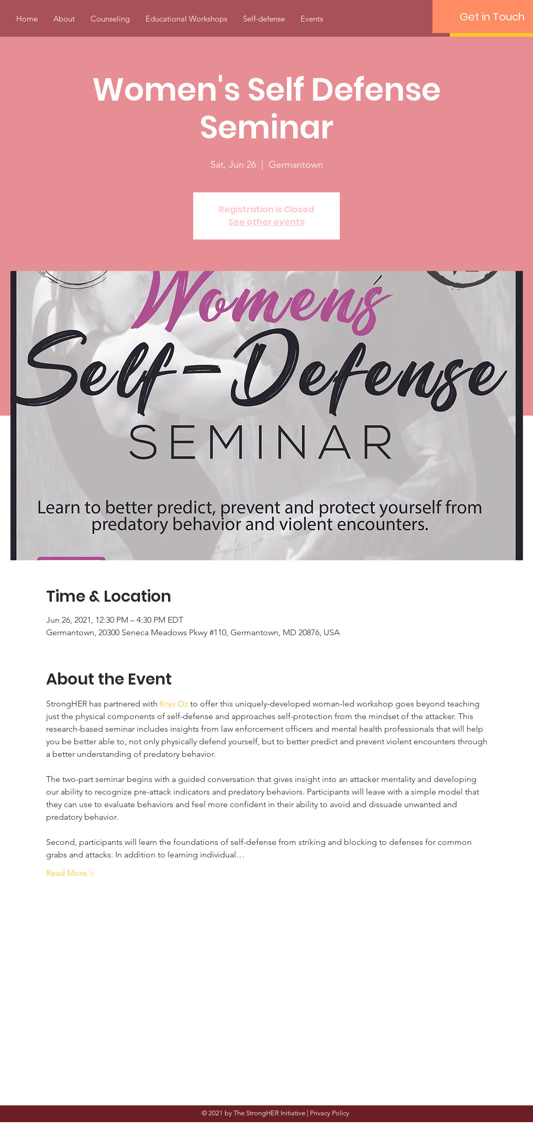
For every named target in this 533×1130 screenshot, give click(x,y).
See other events (266, 222)
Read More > (70, 873)
